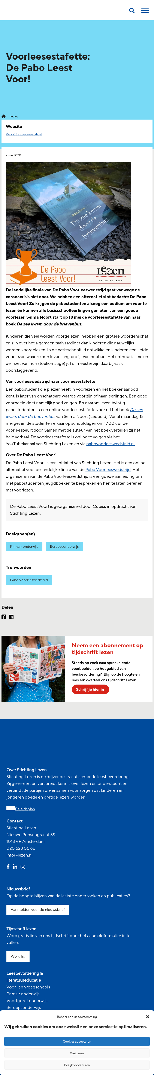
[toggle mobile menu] (144, 12)
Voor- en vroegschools (28, 987)
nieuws (13, 116)
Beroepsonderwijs (64, 546)
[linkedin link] (15, 867)
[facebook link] (8, 867)
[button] (147, 1017)
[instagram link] (23, 867)
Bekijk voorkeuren (77, 1065)
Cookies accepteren (77, 1041)
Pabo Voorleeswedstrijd (24, 134)
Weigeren (77, 1053)
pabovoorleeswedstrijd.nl (110, 444)
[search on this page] (132, 11)
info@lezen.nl (19, 855)
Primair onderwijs (24, 546)
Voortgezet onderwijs (27, 1001)
